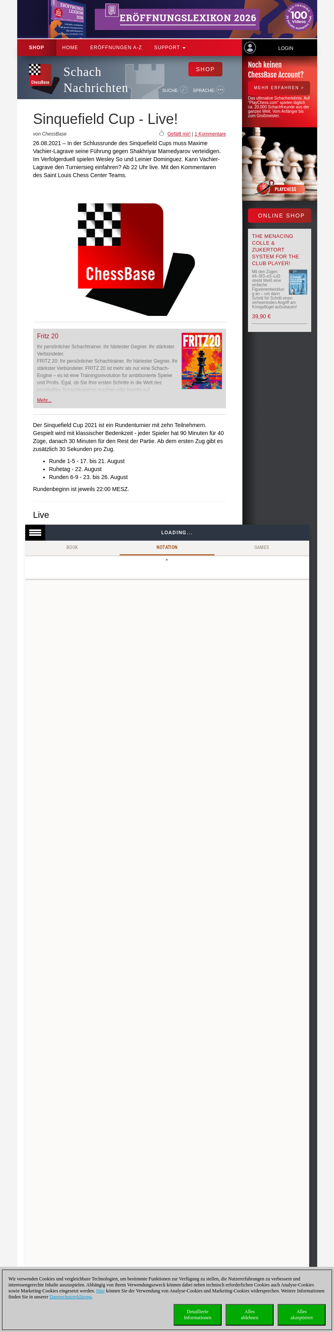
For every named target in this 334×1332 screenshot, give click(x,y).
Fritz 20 (47, 336)
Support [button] (170, 47)
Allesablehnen (249, 1314)
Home (70, 47)
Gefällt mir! (178, 134)
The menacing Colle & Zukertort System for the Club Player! (275, 249)
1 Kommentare (210, 134)
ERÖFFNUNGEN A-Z (116, 47)
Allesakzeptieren (301, 1314)
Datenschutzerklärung (71, 1297)
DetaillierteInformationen (198, 1314)
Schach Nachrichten (96, 80)
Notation (166, 547)
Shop (36, 47)
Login (285, 48)
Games (261, 547)
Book (72, 547)
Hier (100, 1291)
